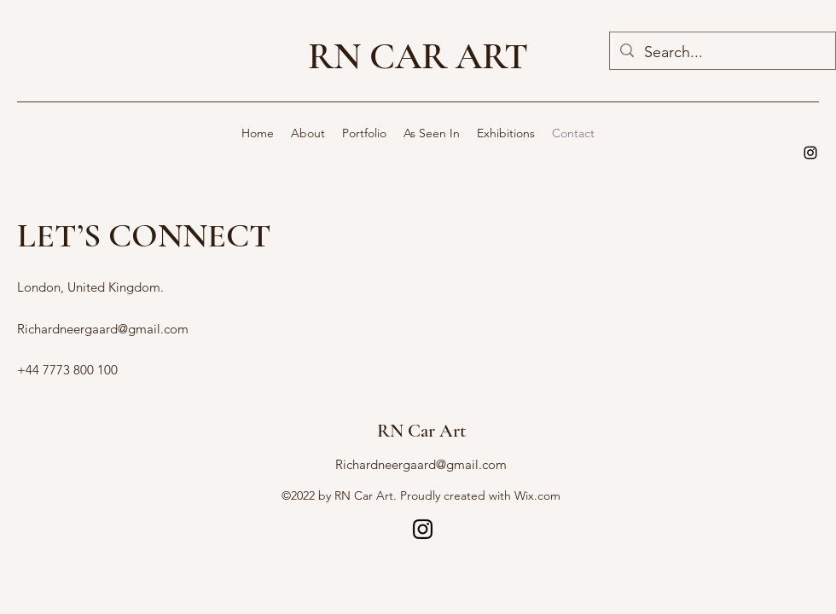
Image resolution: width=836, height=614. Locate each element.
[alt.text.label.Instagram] (810, 152)
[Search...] (721, 52)
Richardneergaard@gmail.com (103, 329)
